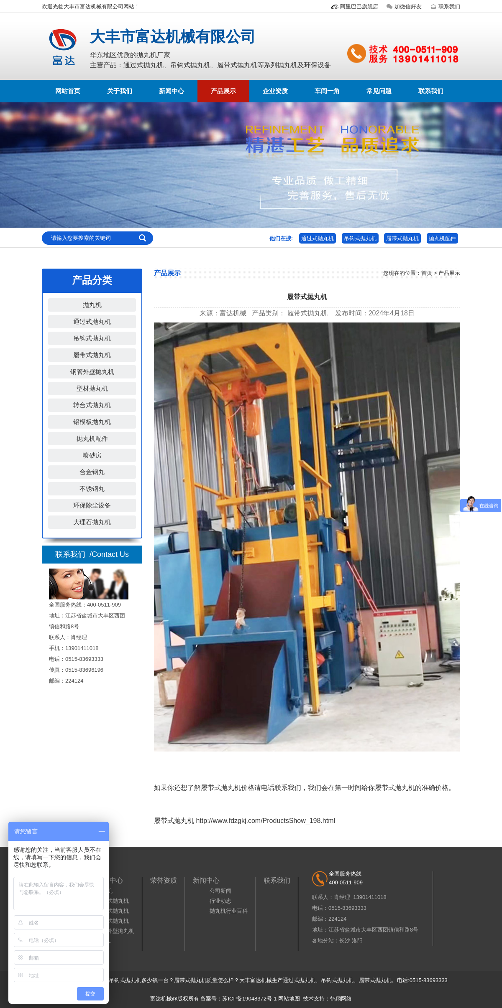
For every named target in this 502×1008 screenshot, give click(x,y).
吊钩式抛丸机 (360, 238)
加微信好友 (403, 6)
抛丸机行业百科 (229, 911)
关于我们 (119, 90)
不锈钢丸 (92, 488)
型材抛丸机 (92, 388)
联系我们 (444, 6)
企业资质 (275, 90)
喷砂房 (92, 455)
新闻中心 (171, 90)
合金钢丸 (92, 471)
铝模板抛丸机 (92, 421)
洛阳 (357, 940)
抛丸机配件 (442, 238)
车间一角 (327, 90)
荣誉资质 (163, 880)
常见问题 (379, 90)
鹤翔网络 (341, 998)
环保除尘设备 (92, 505)
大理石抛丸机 (92, 522)
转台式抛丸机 (92, 405)
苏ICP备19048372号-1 (249, 998)
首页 (426, 273)
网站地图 (289, 998)
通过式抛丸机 (317, 238)
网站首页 (67, 90)
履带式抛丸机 (402, 238)
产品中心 (109, 880)
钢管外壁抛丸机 (92, 371)
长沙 (344, 940)
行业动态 (220, 901)
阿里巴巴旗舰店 (354, 6)
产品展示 (223, 90)
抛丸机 (92, 304)
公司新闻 (220, 891)
